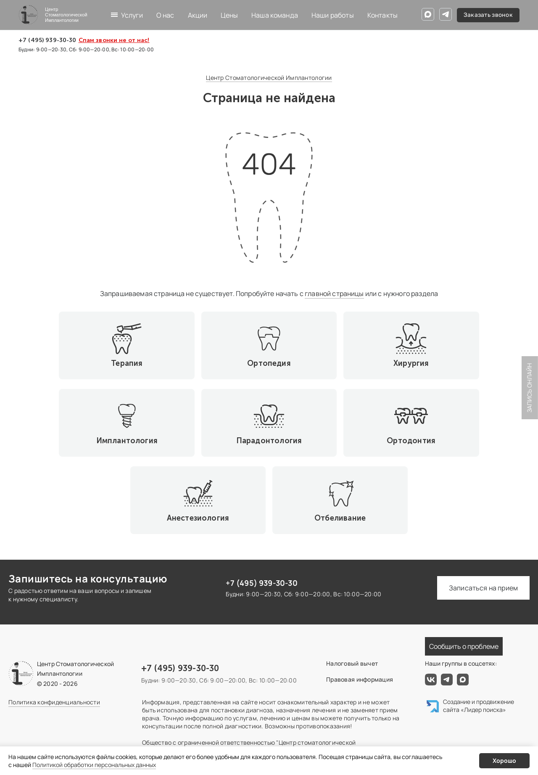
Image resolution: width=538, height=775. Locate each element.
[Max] (428, 14)
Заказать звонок (488, 15)
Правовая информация (359, 603)
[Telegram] (445, 14)
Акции (198, 15)
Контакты (382, 15)
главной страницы (334, 293)
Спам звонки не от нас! (114, 40)
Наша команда (274, 15)
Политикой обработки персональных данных (94, 765)
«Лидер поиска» (483, 633)
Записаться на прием (483, 511)
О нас (165, 15)
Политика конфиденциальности (54, 626)
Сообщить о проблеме (463, 569)
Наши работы (332, 15)
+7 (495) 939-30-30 (47, 40)
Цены (229, 15)
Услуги (132, 15)
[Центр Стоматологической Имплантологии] (52, 15)
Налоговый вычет (352, 587)
